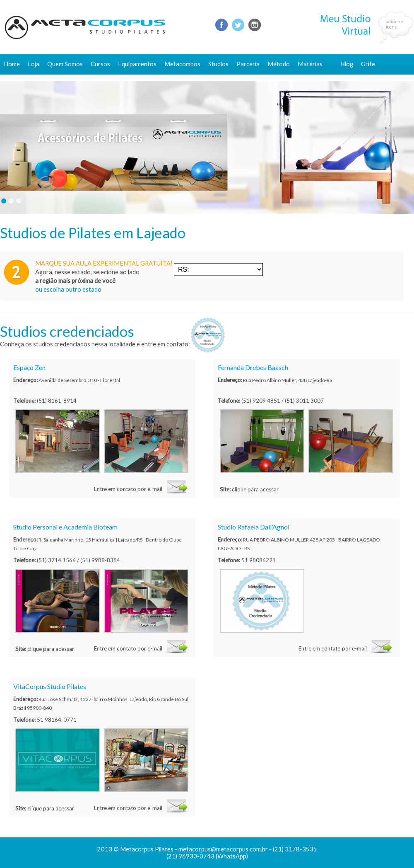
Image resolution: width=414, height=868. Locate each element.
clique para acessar (255, 489)
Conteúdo (315, 77)
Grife (368, 64)
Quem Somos (65, 64)
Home (12, 64)
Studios (218, 64)
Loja (33, 64)
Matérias (310, 64)
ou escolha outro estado (68, 289)
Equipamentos (137, 64)
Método (278, 64)
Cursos (100, 64)
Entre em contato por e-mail (128, 489)
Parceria (248, 64)
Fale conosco (359, 77)
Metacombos (182, 64)
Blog (347, 64)
